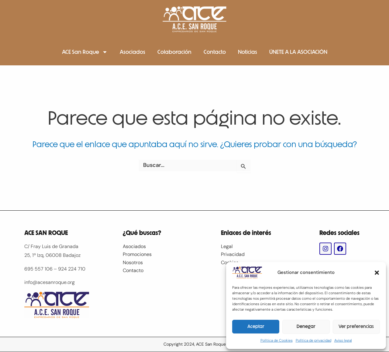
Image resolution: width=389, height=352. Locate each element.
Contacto (215, 52)
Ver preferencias (356, 326)
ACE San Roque (85, 52)
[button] (377, 273)
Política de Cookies (276, 340)
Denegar (306, 326)
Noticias (247, 52)
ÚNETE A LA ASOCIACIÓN (298, 52)
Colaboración (174, 52)
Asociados (132, 52)
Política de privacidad (313, 340)
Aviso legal (343, 340)
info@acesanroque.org (49, 282)
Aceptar (255, 326)
